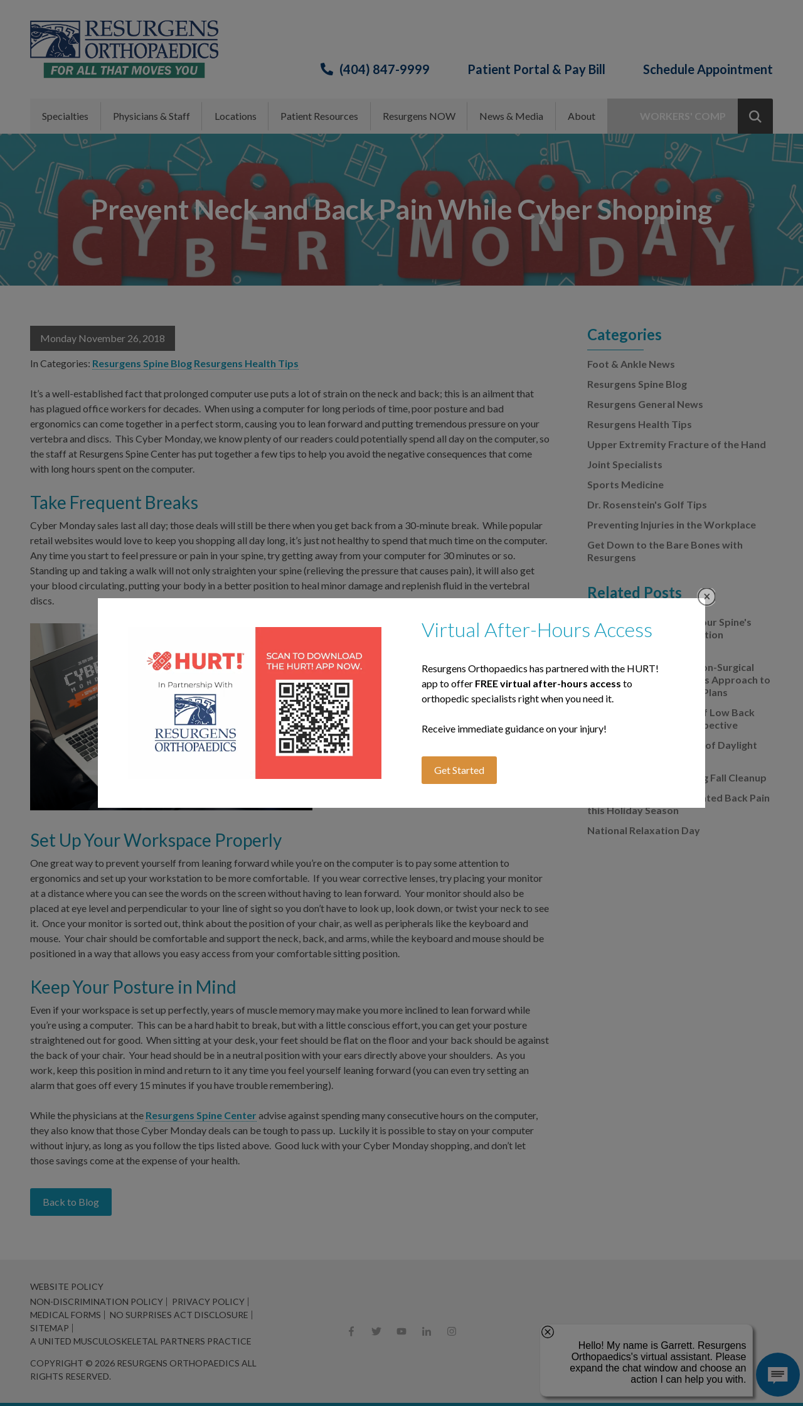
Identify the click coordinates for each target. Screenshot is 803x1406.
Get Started (459, 770)
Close (706, 596)
